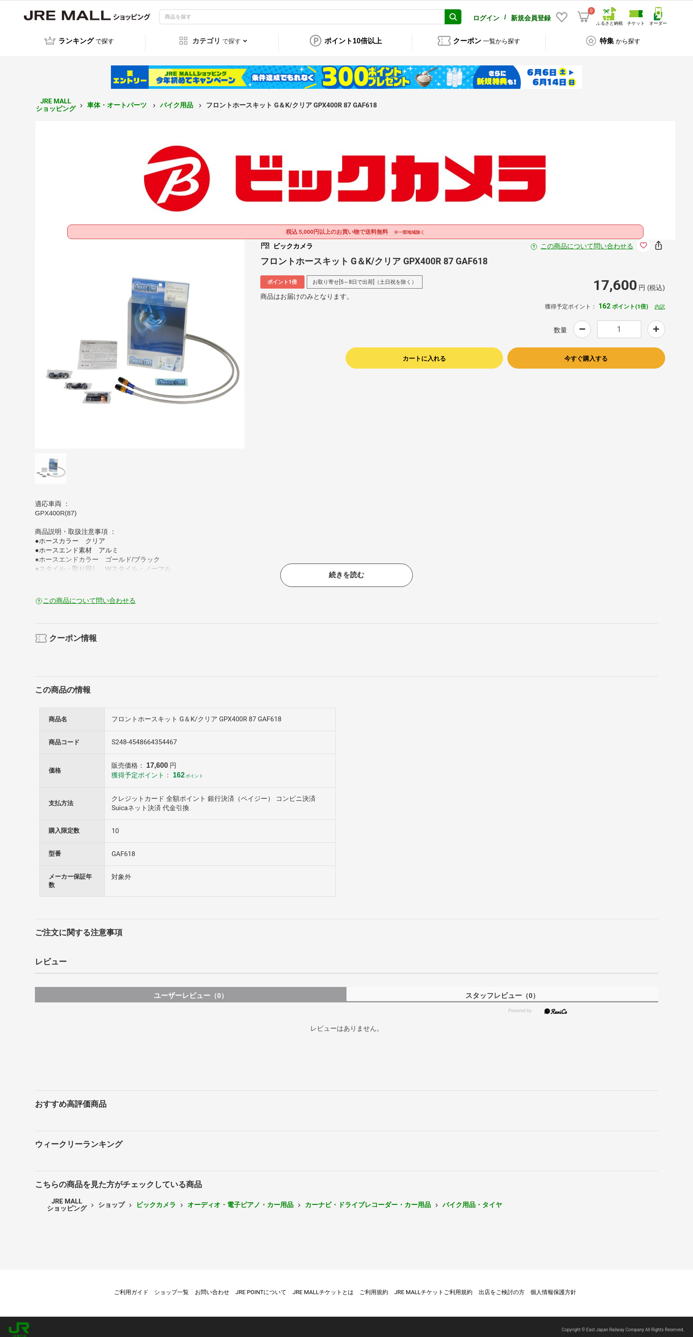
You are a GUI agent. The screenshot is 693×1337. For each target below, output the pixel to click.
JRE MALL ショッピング (56, 99)
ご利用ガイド (131, 1286)
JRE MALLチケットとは (323, 1286)
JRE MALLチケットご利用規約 (433, 1286)
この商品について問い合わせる (587, 240)
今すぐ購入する (586, 352)
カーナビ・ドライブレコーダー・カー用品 (368, 1199)
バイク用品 (177, 99)
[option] (139, 337)
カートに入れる (424, 352)
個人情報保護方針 (553, 1286)
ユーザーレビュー (191, 989)
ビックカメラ (156, 1199)
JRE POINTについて (261, 1286)
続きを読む (346, 568)
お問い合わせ (212, 1286)
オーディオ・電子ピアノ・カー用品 (240, 1199)
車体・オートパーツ (117, 99)
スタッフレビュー (502, 989)
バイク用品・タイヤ (472, 1199)
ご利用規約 (373, 1286)
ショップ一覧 (171, 1286)
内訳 (660, 300)
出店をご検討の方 (502, 1286)
